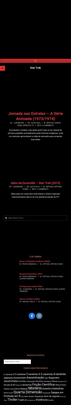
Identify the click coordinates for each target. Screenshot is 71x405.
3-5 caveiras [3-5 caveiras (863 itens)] (45, 374)
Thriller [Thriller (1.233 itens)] (12, 399)
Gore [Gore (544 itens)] (64, 385)
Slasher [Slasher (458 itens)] (31, 396)
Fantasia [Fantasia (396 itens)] (18, 385)
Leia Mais (35, 144)
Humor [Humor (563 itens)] (7, 389)
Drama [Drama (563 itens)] (54, 381)
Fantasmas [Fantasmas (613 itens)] (26, 385)
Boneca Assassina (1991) (31, 274)
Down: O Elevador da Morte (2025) (35, 261)
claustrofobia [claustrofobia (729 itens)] (11, 381)
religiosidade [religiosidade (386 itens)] (47, 393)
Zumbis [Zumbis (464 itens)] (51, 400)
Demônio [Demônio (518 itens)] (39, 381)
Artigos (50, 123)
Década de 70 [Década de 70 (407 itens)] (62, 381)
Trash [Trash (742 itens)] (21, 399)
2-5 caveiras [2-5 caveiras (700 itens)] (19, 374)
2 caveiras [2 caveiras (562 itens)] (8, 374)
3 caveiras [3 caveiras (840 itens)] (32, 374)
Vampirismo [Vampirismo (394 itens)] (31, 400)
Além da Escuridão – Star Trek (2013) (35, 183)
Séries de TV (28, 125)
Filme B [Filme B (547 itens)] (58, 385)
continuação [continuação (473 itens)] (30, 381)
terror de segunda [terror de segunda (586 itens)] (52, 396)
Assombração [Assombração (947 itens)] (35, 377)
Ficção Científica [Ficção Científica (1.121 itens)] (43, 384)
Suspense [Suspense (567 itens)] (39, 396)
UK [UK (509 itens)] (25, 400)
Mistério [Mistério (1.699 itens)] (35, 388)
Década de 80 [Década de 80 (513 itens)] (9, 385)
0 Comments (48, 125)
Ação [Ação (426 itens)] (46, 378)
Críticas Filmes (56, 264)
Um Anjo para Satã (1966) (31, 286)
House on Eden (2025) (30, 299)
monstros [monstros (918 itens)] (58, 388)
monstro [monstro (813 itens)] (47, 388)
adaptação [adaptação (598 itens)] (8, 378)
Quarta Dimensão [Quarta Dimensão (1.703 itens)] (27, 392)
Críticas (49, 187)
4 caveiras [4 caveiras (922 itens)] (59, 374)
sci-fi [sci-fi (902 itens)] (18, 396)
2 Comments (42, 189)
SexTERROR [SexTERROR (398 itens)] (24, 396)
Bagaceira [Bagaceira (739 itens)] (54, 377)
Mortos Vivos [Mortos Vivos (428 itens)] (8, 393)
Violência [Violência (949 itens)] (42, 399)
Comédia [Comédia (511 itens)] (21, 381)
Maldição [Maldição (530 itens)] (24, 389)
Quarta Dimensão (27, 279)
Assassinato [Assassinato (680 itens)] (19, 377)
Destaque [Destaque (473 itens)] (47, 381)
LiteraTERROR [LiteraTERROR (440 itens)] (15, 389)
